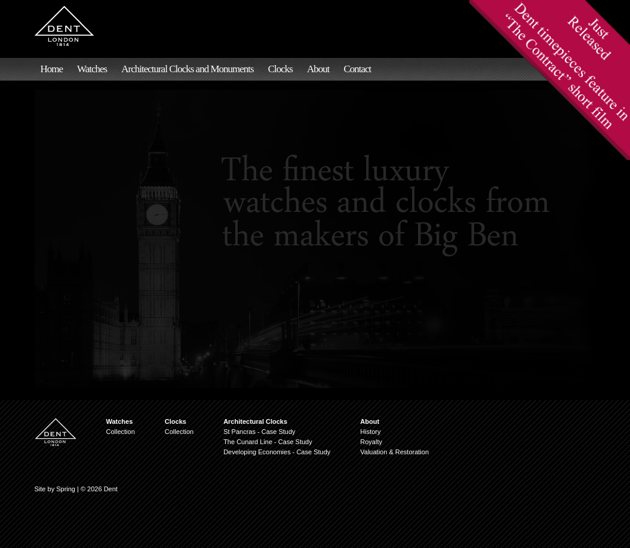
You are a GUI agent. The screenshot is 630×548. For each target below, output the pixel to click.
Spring (65, 488)
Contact (357, 69)
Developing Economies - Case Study (276, 451)
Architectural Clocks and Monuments (187, 69)
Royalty (371, 441)
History (370, 431)
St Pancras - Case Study (259, 431)
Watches (92, 69)
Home (52, 69)
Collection (120, 431)
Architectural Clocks (255, 421)
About (318, 69)
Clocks (280, 69)
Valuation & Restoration (394, 451)
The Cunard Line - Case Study (267, 441)
